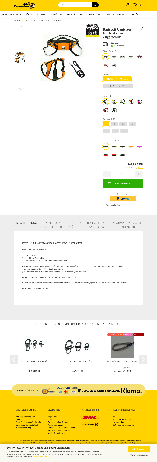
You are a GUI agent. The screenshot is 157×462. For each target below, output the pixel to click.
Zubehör (133, 14)
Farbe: (108, 96)
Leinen (41, 14)
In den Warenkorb (120, 183)
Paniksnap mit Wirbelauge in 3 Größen (34, 361)
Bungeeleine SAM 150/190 (96, 223)
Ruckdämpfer (74, 14)
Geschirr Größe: (109, 119)
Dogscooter (93, 14)
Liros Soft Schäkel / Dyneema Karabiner (123, 361)
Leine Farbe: (114, 141)
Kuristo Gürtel (75, 223)
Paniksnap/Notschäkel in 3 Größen (78, 361)
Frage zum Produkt (113, 205)
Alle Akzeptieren (139, 449)
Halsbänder (56, 14)
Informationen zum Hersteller (126, 223)
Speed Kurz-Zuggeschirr (52, 223)
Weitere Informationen (139, 455)
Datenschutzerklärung (41, 457)
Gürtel (29, 14)
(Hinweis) (127, 46)
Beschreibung (26, 222)
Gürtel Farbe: (111, 51)
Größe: (106, 74)
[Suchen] (95, 4)
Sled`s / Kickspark (114, 14)
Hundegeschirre (11, 14)
